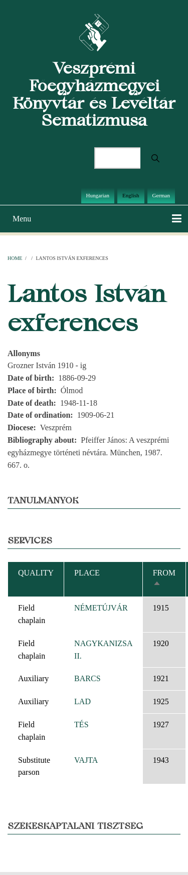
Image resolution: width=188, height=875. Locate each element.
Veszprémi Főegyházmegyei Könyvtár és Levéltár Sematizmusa (94, 94)
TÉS (81, 724)
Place (87, 572)
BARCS (87, 678)
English (130, 195)
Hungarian (97, 195)
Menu (22, 218)
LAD (82, 701)
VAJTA (86, 760)
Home (15, 258)
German (161, 195)
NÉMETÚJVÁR (101, 608)
